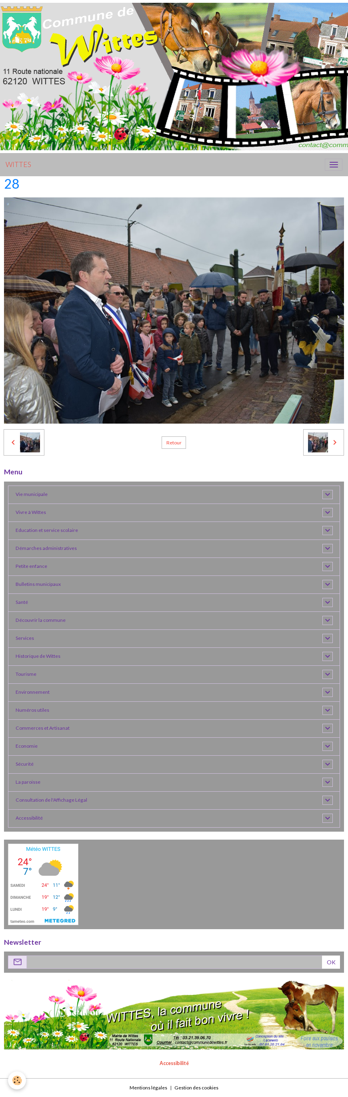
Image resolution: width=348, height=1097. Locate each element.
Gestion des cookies (196, 1088)
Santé (22, 602)
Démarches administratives (46, 548)
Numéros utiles (32, 710)
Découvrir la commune (41, 620)
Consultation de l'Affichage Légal (51, 800)
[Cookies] (17, 1080)
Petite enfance (31, 566)
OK (331, 962)
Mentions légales (148, 1088)
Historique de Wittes (38, 656)
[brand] (18, 164)
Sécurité (25, 764)
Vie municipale (32, 494)
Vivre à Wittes (31, 512)
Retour (174, 443)
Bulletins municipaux (38, 584)
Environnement (33, 692)
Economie (27, 746)
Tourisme (26, 674)
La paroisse (28, 782)
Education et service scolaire (47, 530)
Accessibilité (29, 818)
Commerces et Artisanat (43, 728)
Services (25, 638)
